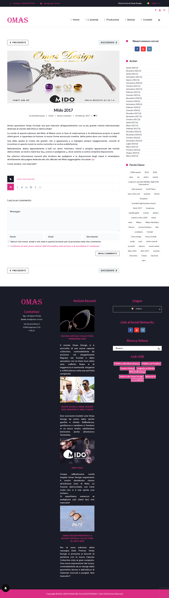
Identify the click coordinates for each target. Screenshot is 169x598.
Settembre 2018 (133, 104)
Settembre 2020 (133, 83)
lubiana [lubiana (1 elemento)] (155, 213)
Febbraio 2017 (132, 128)
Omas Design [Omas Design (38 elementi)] (136, 237)
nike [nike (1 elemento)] (157, 227)
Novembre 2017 (132, 116)
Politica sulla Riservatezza (126, 364)
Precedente (19, 42)
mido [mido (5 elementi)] (130, 222)
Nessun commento (64, 116)
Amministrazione (38, 116)
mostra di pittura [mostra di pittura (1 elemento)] (144, 227)
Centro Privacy (127, 368)
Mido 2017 (63, 110)
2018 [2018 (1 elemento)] (155, 172)
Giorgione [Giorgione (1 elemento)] (143, 199)
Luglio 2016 (131, 144)
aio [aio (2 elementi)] (138, 177)
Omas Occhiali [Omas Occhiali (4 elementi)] (150, 237)
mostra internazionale (25, 179)
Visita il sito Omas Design (131, 377)
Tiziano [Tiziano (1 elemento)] (144, 256)
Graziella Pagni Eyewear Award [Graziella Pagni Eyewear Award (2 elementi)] (144, 203)
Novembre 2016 (132, 134)
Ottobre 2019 (132, 86)
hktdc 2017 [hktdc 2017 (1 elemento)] (137, 208)
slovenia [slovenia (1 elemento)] (156, 251)
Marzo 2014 (131, 156)
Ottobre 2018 (132, 101)
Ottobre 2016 (132, 137)
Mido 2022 (77, 468)
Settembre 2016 (133, 141)
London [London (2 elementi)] (146, 213)
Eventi (51, 116)
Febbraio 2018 (132, 107)
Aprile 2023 (131, 68)
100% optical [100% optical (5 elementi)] (135, 172)
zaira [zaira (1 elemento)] (143, 260)
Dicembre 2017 (132, 113)
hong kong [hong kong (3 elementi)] (150, 208)
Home (75, 19)
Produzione (111, 19)
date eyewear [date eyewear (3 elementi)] (137, 189)
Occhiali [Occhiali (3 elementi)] (150, 232)
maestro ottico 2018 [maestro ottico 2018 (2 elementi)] (139, 218)
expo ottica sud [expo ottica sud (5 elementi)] (134, 194)
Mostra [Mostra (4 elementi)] (131, 227)
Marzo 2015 (131, 147)
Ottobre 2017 (132, 119)
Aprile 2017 (131, 122)
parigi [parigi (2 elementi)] (132, 241)
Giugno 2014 (131, 153)
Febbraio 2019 (132, 92)
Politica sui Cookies (151, 364)
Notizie (130, 19)
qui (92, 159)
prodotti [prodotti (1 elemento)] (131, 246)
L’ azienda (92, 19)
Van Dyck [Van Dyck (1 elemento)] (154, 256)
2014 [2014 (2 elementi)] (147, 172)
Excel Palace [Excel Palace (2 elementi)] (151, 189)
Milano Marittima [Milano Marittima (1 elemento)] (152, 222)
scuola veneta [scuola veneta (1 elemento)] (154, 246)
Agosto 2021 (131, 80)
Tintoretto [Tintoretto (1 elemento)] (133, 256)
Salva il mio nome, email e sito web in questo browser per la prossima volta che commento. (55, 241)
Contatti (146, 19)
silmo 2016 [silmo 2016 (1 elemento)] (132, 251)
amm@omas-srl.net (52, 3)
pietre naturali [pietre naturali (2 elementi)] (151, 241)
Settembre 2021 (133, 77)
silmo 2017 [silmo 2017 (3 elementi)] (144, 251)
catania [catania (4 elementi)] (155, 177)
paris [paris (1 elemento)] (140, 241)
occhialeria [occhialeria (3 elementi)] (139, 232)
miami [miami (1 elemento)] (153, 218)
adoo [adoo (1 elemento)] (131, 177)
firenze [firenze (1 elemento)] (156, 194)
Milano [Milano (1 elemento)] (139, 222)
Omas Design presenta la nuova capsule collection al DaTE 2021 (77, 538)
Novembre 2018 (132, 98)
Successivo (107, 42)
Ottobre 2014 (132, 150)
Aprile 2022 (131, 74)
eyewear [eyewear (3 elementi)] (147, 194)
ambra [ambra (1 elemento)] (146, 177)
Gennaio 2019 (132, 95)
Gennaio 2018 (132, 110)
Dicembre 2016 (132, 131)
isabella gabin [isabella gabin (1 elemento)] (134, 213)
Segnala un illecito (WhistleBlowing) (142, 370)
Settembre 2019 (133, 89)
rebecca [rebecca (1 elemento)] (142, 246)
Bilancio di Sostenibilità (143, 378)
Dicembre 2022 (132, 71)
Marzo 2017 (131, 125)
